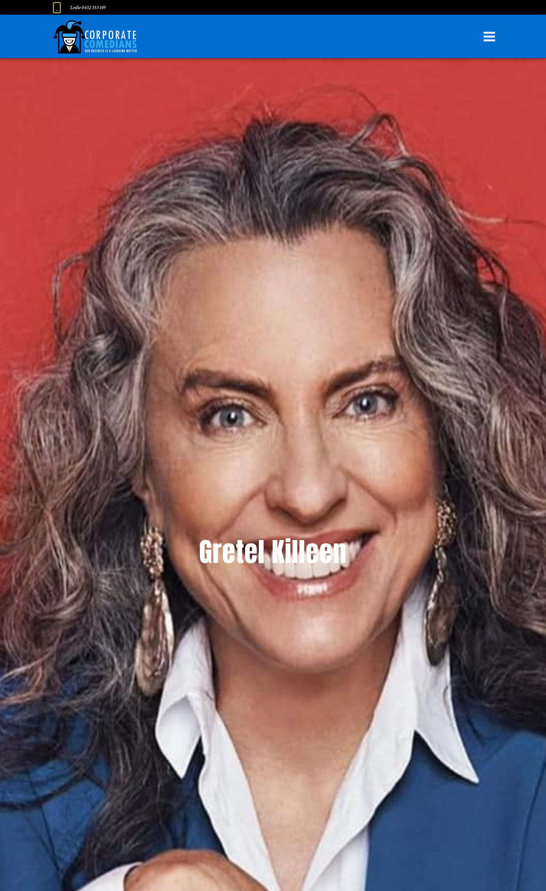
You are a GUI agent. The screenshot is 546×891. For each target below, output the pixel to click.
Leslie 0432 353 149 (88, 7)
